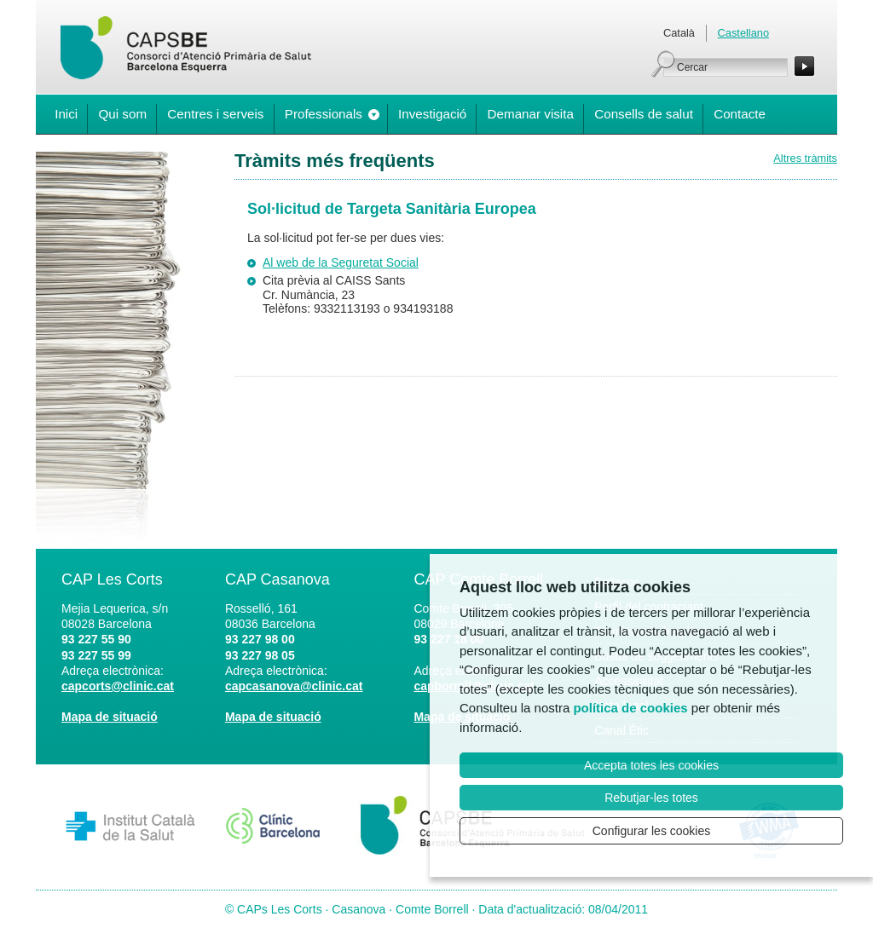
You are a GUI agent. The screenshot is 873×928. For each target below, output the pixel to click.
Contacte (740, 114)
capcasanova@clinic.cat (294, 686)
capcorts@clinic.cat (117, 686)
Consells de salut (643, 114)
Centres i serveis (215, 114)
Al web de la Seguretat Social (341, 262)
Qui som (122, 114)
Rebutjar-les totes (651, 797)
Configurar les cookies (652, 831)
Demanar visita (531, 114)
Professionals (323, 114)
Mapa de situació (109, 716)
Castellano (743, 32)
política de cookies (630, 707)
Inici (66, 114)
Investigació (432, 114)
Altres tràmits (805, 158)
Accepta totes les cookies (651, 765)
